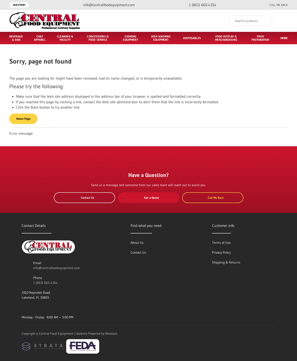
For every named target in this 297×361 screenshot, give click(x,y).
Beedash (111, 333)
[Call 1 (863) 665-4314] (199, 5)
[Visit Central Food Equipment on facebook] (23, 307)
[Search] (250, 21)
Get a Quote (148, 198)
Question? (19, 4)
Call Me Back (276, 5)
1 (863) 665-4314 (45, 283)
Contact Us (84, 198)
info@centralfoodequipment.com (56, 268)
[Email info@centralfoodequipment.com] (106, 5)
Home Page (23, 119)
